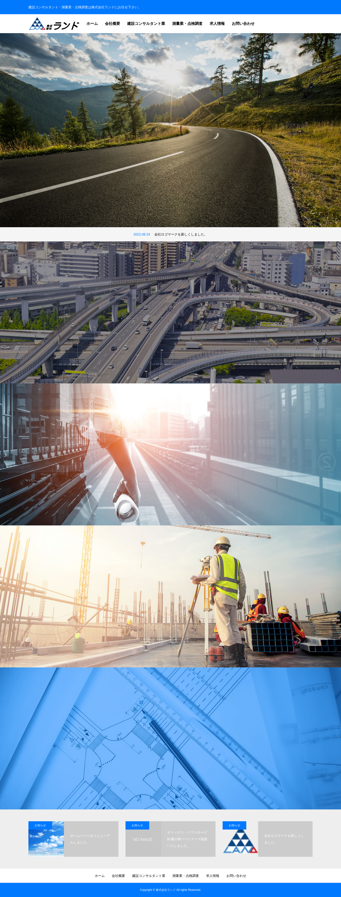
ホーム (92, 24)
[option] (170, 130)
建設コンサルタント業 (146, 24)
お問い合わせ (243, 24)
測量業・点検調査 (187, 24)
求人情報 (217, 24)
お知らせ (40, 825)
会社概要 (112, 24)
